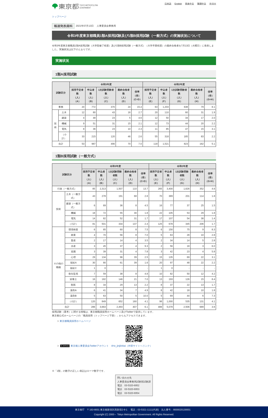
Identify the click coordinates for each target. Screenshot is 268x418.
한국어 (212, 3)
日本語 (168, 3)
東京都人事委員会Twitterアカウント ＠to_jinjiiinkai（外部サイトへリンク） (111, 345)
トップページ (59, 16)
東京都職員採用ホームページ (75, 321)
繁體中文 (201, 3)
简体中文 (189, 3)
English (178, 3)
